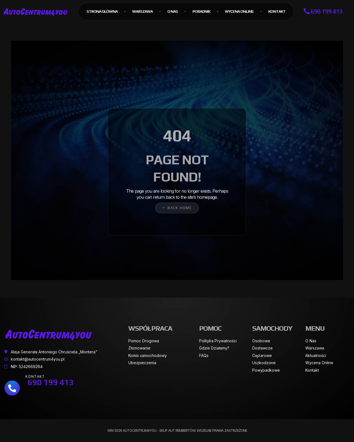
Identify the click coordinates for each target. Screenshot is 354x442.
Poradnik (201, 11)
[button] (177, 202)
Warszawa (142, 11)
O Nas (172, 11)
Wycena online (239, 11)
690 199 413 (323, 11)
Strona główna (102, 11)
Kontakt (276, 11)
